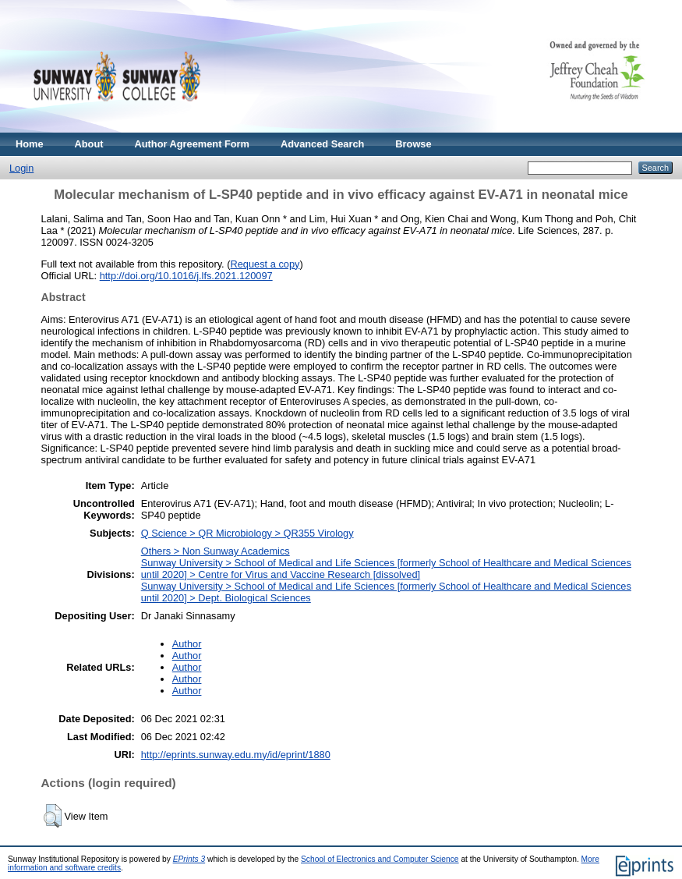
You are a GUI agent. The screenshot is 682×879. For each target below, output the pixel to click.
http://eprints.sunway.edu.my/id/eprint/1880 (235, 754)
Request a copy (265, 264)
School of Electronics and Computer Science (380, 859)
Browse (413, 144)
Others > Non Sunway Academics (215, 551)
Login (21, 168)
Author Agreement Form (192, 144)
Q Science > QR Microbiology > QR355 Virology (247, 533)
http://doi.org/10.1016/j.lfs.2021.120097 (186, 276)
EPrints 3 (189, 859)
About (89, 144)
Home (30, 144)
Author (187, 644)
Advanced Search (322, 144)
